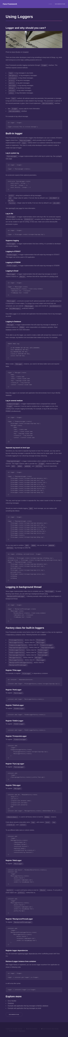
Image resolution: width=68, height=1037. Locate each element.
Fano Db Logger (11, 393)
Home (50, 3)
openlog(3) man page (15, 208)
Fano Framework (10, 4)
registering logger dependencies (27, 953)
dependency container (14, 634)
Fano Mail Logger (11, 314)
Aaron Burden (16, 52)
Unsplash (26, 52)
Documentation (60, 3)
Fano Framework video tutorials (50, 1028)
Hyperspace (22, 1031)
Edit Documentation (32, 1028)
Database (9, 329)
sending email (53, 276)
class (31, 306)
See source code (17, 108)
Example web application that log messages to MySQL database (28, 1006)
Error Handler (12, 1001)
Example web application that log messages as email (24, 1008)
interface (17, 111)
